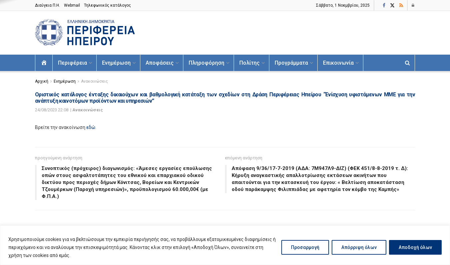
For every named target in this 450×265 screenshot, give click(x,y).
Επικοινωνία (338, 63)
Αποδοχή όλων (415, 247)
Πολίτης (249, 63)
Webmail (72, 5)
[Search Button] (407, 63)
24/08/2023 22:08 (51, 109)
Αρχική (41, 81)
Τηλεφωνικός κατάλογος (107, 5)
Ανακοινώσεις (94, 81)
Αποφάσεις (160, 63)
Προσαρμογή (305, 247)
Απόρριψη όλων (359, 247)
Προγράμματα (291, 63)
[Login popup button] (413, 5)
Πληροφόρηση (206, 63)
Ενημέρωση (116, 63)
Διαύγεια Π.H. (47, 5)
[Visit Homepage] (85, 33)
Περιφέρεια (72, 63)
